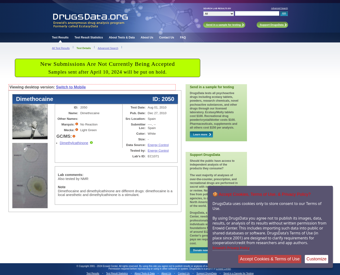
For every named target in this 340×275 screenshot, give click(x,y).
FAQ (183, 37)
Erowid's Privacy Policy (231, 247)
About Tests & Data (122, 37)
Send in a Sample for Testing (238, 273)
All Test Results (61, 48)
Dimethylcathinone (74, 143)
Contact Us (166, 37)
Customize (316, 259)
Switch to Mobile (71, 87)
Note (62, 187)
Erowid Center (223, 268)
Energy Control (158, 145)
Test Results (60, 37)
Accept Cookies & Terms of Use (270, 259)
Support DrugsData (206, 273)
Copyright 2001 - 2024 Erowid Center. (98, 266)
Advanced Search (279, 8)
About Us (147, 37)
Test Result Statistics (88, 37)
